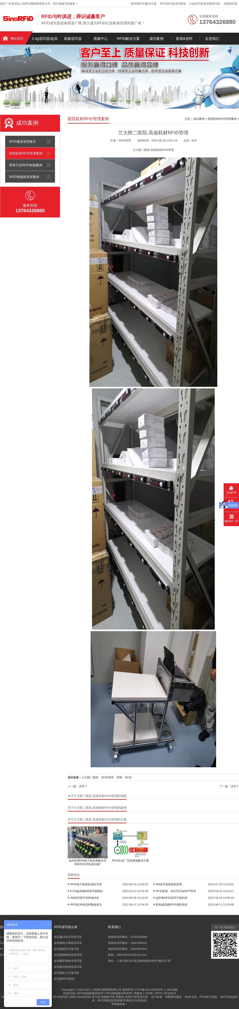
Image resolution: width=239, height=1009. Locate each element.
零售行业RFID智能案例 (25, 165)
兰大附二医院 (90, 777)
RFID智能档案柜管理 (90, 993)
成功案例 (156, 39)
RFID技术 (170, 993)
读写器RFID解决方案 (144, 3)
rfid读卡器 (190, 996)
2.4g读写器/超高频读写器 (204, 3)
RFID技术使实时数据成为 (86, 904)
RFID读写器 (60, 996)
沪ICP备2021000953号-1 (150, 989)
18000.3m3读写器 (80, 996)
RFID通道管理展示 (22, 141)
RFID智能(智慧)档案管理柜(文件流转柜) (122, 1000)
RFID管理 (107, 777)
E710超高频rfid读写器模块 (86, 891)
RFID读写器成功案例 (173, 3)
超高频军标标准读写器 (68, 960)
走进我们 (212, 39)
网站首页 (17, 38)
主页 (187, 118)
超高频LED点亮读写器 (68, 936)
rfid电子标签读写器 (136, 996)
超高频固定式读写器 (66, 948)
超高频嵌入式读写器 (66, 972)
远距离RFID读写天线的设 (171, 897)
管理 (119, 777)
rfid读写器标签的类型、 (170, 884)
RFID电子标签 (208, 996)
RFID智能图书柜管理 (119, 993)
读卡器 (96, 996)
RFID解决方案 (128, 39)
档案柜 (138, 993)
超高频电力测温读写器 (68, 942)
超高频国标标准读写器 (68, 954)
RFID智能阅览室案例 (24, 177)
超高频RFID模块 (64, 978)
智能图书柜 (108, 996)
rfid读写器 (69, 993)
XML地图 (172, 989)
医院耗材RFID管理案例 (25, 153)
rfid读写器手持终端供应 (84, 897)
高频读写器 (230, 3)
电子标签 (156, 996)
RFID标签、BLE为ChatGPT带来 (176, 891)
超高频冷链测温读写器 (68, 966)
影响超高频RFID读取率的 (171, 904)
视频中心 (100, 39)
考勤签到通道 (173, 996)
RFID (128, 777)
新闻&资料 (184, 39)
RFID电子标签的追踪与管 (86, 884)
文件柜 (149, 993)
